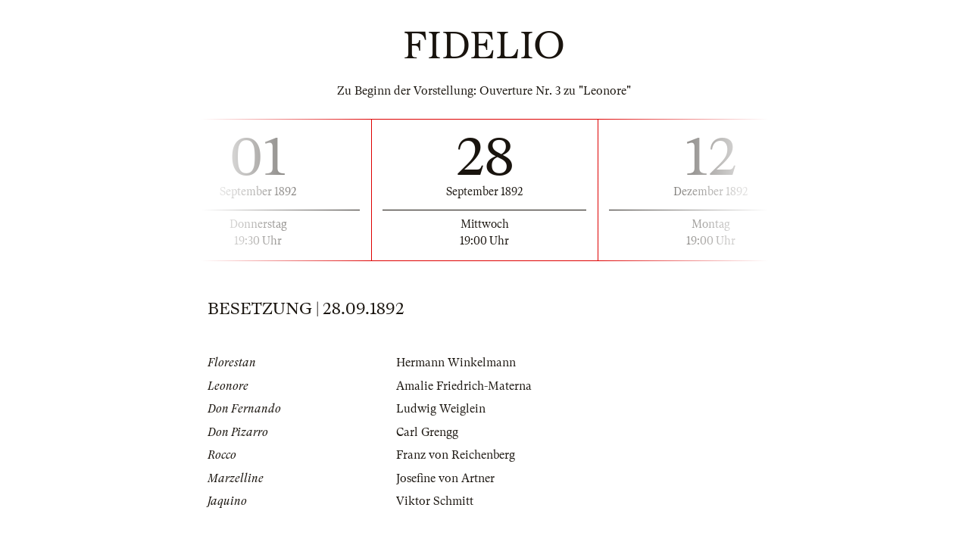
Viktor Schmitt (434, 501)
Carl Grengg (427, 432)
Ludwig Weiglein (441, 409)
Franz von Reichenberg (455, 455)
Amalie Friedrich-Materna (464, 386)
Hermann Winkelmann (456, 362)
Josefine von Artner (445, 478)
